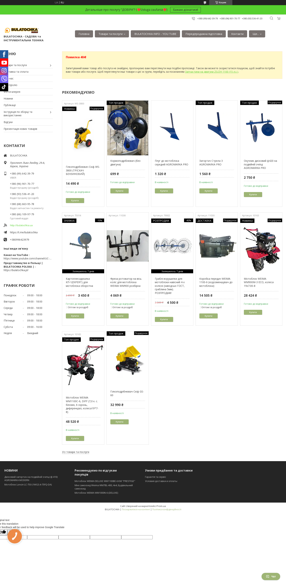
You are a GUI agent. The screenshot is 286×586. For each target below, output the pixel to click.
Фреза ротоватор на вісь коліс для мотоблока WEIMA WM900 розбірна (126, 282)
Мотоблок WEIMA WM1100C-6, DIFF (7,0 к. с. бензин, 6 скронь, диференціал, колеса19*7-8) (82, 404)
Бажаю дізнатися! (185, 10)
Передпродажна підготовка (203, 34)
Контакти (237, 34)
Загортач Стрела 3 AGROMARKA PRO (211, 162)
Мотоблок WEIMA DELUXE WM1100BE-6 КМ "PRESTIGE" (105, 481)
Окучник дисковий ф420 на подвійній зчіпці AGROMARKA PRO (260, 164)
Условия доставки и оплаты (161, 481)
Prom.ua (161, 506)
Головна (84, 34)
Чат (271, 576)
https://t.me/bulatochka (24, 232)
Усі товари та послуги (75, 452)
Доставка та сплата (16, 71)
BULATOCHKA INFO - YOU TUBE (155, 34)
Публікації (10, 105)
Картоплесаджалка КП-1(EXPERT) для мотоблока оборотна (79, 282)
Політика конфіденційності (166, 509)
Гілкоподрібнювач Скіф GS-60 (127, 393)
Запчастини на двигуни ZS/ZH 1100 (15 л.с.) (211, 71)
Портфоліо (10, 85)
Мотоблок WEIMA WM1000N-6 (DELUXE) (96, 492)
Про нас (8, 78)
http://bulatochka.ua (21, 225)
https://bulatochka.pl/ (16, 270)
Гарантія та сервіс (155, 476)
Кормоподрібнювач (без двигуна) (125, 162)
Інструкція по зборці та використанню (18, 113)
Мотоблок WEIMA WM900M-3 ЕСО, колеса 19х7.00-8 (259, 282)
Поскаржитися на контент (136, 509)
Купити (75, 200)
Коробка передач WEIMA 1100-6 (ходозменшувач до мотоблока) (216, 282)
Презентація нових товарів (20, 129)
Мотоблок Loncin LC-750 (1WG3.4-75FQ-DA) (28, 484)
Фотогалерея (12, 91)
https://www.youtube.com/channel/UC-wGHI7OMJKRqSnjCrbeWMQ (28, 258)
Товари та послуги (110, 34)
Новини (8, 98)
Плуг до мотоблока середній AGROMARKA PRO (171, 162)
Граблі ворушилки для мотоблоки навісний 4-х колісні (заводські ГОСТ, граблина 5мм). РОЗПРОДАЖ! (170, 286)
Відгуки (8, 122)
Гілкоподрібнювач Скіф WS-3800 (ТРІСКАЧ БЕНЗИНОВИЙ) (83, 170)
